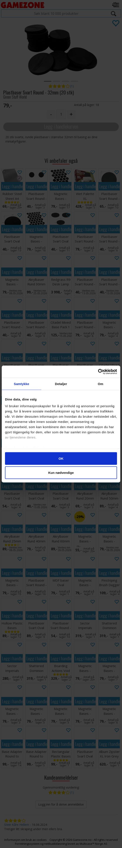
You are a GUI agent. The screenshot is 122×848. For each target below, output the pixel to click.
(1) (72, 86)
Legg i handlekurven (61, 126)
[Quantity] (61, 114)
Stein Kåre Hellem (16, 825)
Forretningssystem (27, 844)
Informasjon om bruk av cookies (25, 840)
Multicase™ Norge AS (93, 844)
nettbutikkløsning (55, 844)
